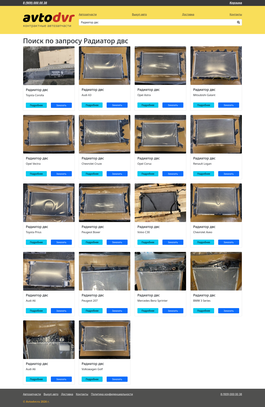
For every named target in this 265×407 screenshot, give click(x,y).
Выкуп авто (139, 14)
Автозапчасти (88, 14)
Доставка (188, 14)
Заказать (61, 105)
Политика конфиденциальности (112, 394)
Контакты (236, 14)
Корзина (236, 3)
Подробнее (36, 105)
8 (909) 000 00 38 (35, 3)
